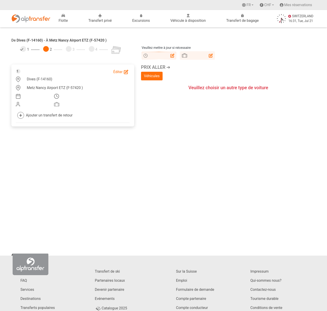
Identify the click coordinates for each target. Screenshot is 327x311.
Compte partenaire (191, 298)
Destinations (30, 298)
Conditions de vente (266, 308)
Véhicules (152, 76)
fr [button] (246, 5)
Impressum (259, 271)
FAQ (23, 280)
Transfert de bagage (242, 18)
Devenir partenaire (109, 289)
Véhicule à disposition (188, 18)
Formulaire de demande (195, 289)
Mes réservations (298, 5)
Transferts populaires (37, 308)
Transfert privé (100, 18)
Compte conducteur (192, 308)
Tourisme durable (264, 298)
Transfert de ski (107, 271)
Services (27, 289)
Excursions (141, 18)
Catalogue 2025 (111, 308)
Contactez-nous (263, 289)
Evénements (105, 298)
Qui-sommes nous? (266, 280)
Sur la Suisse (186, 271)
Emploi (181, 280)
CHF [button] (265, 5)
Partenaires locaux (110, 280)
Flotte (63, 18)
